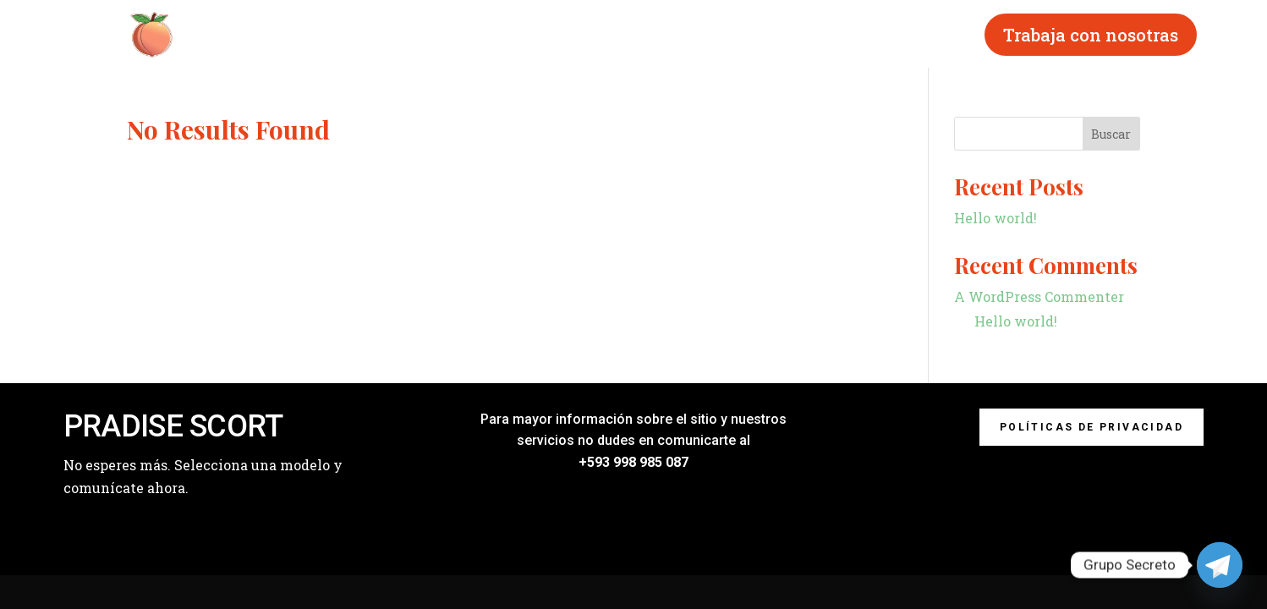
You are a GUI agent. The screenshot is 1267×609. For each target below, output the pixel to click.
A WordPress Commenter (1039, 296)
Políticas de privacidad (1091, 427)
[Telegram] (1219, 565)
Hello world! (995, 218)
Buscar (1111, 134)
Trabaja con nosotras (1090, 35)
